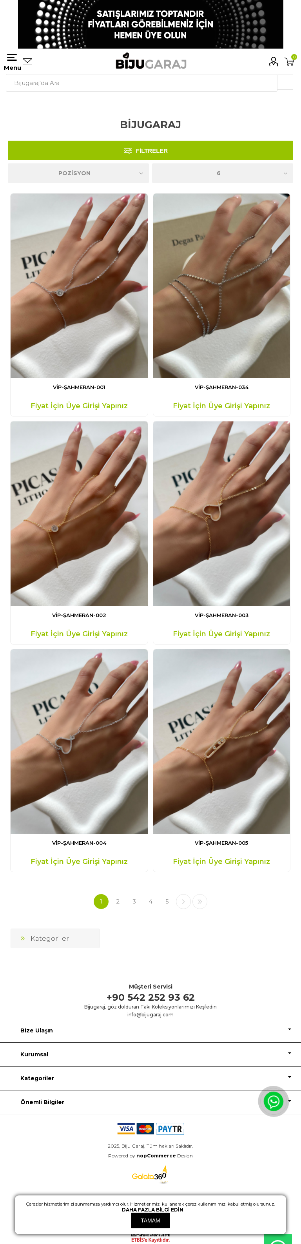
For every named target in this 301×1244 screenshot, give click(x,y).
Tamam (150, 1220)
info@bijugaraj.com (150, 1015)
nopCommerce (156, 1156)
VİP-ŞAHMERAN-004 (79, 843)
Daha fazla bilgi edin (152, 1210)
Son (199, 901)
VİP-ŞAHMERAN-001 (79, 387)
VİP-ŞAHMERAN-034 (221, 387)
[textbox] (141, 83)
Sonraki (183, 901)
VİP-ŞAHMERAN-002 (79, 615)
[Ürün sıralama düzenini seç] (78, 173)
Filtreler (152, 150)
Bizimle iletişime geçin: (27, 62)
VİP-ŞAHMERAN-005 (221, 843)
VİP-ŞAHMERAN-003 (221, 615)
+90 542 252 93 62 (151, 997)
